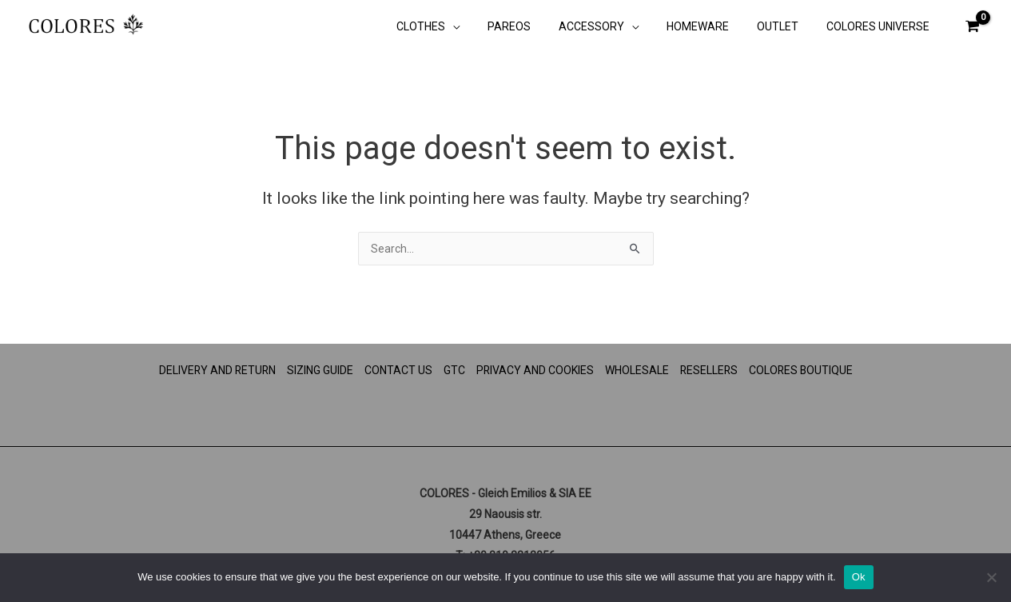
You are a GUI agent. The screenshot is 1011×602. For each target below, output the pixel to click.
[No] (991, 577)
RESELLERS (709, 370)
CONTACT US (398, 370)
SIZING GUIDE (319, 370)
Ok (859, 577)
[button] (483, 28)
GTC (453, 370)
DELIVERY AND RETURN (215, 370)
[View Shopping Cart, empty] (972, 26)
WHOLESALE (637, 370)
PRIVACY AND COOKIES (535, 370)
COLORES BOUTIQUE (803, 370)
